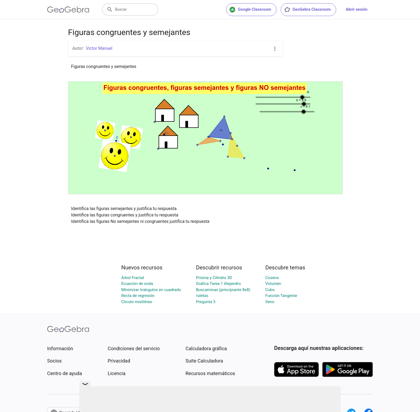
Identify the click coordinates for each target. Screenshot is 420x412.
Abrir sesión (357, 9)
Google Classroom (250, 9)
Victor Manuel (99, 48)
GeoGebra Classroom (307, 9)
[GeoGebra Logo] (68, 9)
